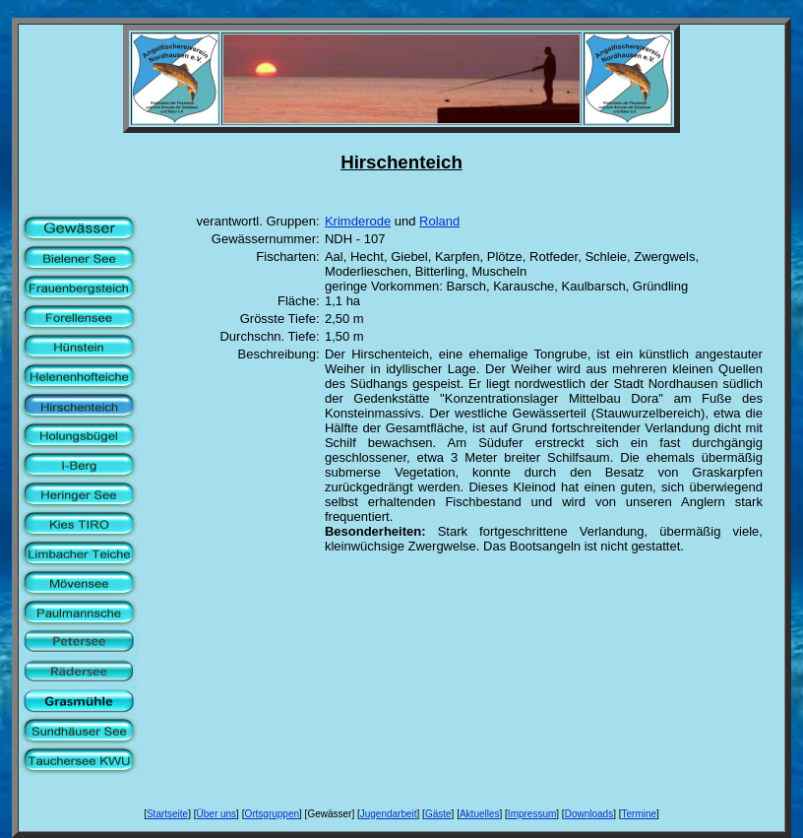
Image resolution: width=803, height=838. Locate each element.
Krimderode (358, 221)
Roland (439, 221)
